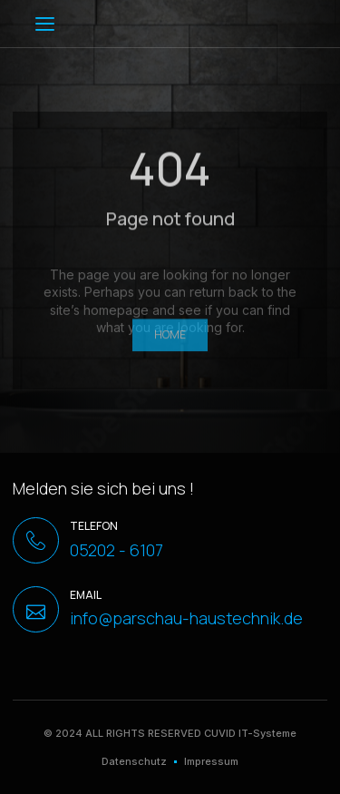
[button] (45, 23)
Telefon (94, 526)
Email (86, 595)
